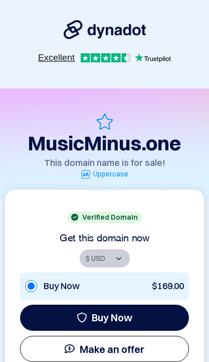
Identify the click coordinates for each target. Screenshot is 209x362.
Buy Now (104, 317)
